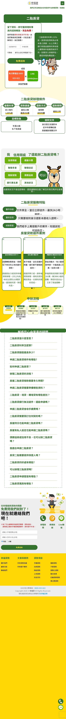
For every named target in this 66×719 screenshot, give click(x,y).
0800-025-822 (39, 589)
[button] (62, 3)
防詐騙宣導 (43, 594)
